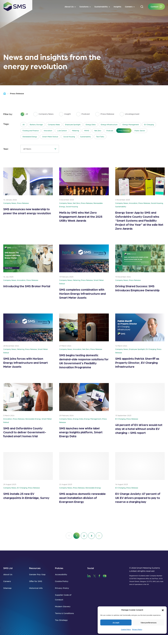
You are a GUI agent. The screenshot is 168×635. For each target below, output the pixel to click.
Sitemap (7, 588)
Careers (7, 581)
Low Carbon (62, 130)
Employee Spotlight (72, 124)
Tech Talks (100, 137)
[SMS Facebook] (99, 575)
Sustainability (85, 137)
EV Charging (149, 124)
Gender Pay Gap (37, 574)
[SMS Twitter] (94, 575)
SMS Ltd (7, 568)
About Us (7, 574)
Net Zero (97, 130)
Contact (154, 6)
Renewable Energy (30, 137)
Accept (116, 622)
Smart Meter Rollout (50, 137)
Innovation (48, 130)
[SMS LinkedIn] (88, 575)
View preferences (148, 622)
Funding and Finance (31, 130)
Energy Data (91, 124)
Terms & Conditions (64, 613)
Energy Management (131, 124)
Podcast (109, 130)
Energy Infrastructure (109, 124)
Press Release (123, 130)
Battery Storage (36, 124)
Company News (54, 124)
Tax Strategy (61, 620)
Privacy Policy (137, 629)
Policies (59, 568)
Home (5, 93)
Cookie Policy (126, 629)
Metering (75, 130)
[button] (162, 609)
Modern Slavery (62, 606)
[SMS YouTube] (104, 575)
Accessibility (61, 574)
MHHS (86, 130)
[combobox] (39, 149)
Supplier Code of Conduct (63, 597)
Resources (35, 568)
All (24, 124)
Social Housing (69, 137)
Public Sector (140, 130)
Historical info (36, 588)
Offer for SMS (35, 581)
